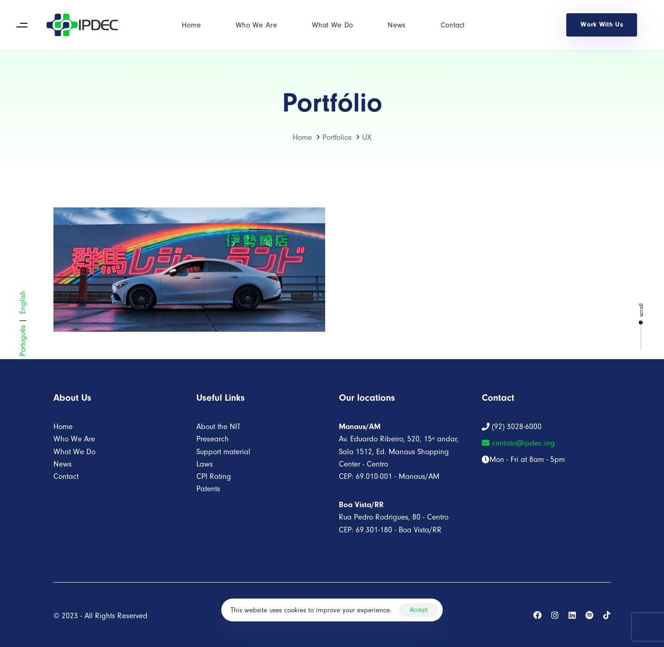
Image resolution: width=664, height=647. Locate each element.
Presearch (212, 439)
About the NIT (218, 426)
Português (22, 340)
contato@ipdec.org (518, 443)
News (397, 25)
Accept (419, 610)
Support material (223, 451)
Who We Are (256, 25)
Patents (208, 488)
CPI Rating (213, 476)
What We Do (332, 25)
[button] (21, 24)
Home (191, 25)
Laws (204, 464)
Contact (453, 25)
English (22, 302)
